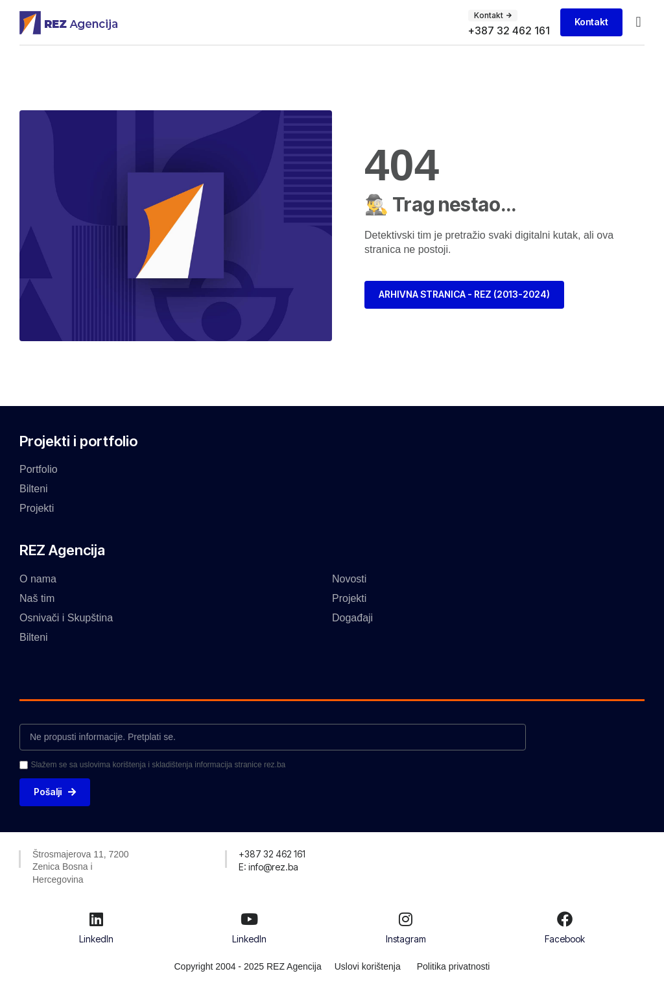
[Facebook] (565, 919)
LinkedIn (96, 938)
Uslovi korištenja (368, 967)
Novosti (349, 578)
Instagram (406, 938)
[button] (638, 22)
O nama (37, 578)
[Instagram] (406, 919)
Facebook (565, 938)
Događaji (352, 617)
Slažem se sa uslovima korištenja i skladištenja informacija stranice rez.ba (157, 764)
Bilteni (33, 488)
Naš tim (36, 598)
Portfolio (38, 469)
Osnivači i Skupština (66, 617)
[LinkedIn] (96, 919)
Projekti (36, 508)
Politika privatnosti (453, 967)
